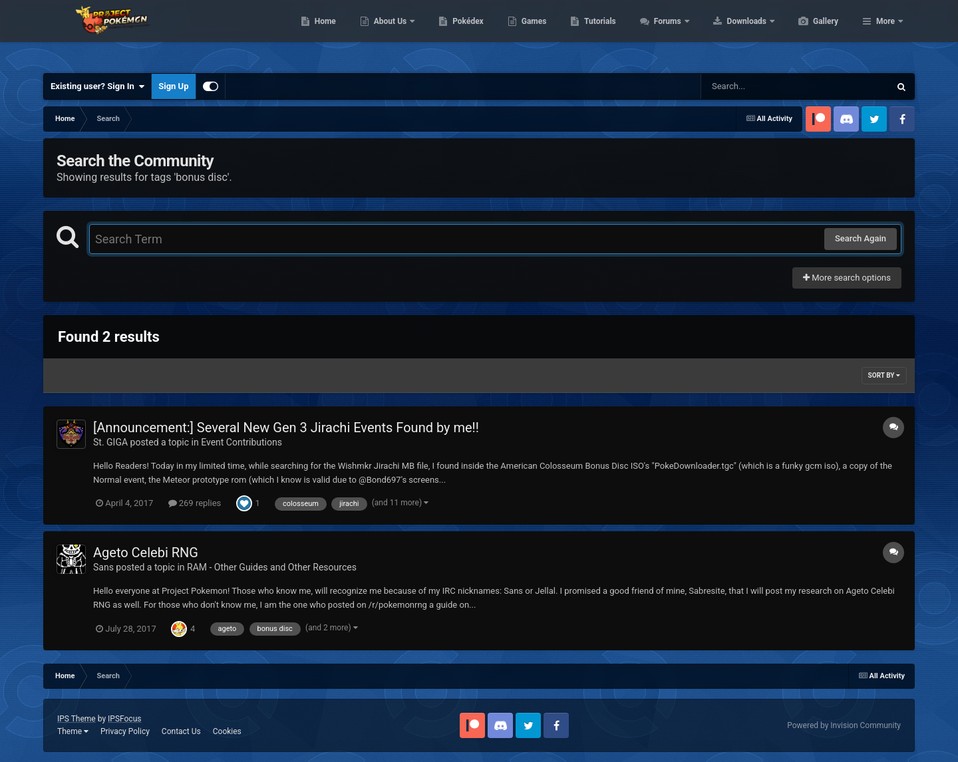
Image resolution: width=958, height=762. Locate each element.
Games (597, 33)
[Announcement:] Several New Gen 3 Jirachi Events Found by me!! (286, 428)
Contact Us (181, 731)
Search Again (860, 238)
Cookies (227, 731)
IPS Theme (76, 718)
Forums (731, 33)
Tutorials (662, 33)
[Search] (761, 86)
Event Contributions (241, 442)
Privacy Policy (125, 731)
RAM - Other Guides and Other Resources (272, 567)
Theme (72, 731)
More (885, 33)
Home (388, 33)
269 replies (195, 503)
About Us (454, 33)
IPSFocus (124, 718)
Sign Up (173, 86)
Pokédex (531, 33)
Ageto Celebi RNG (145, 553)
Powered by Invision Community (844, 725)
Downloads (810, 33)
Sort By (884, 375)
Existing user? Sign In (97, 86)
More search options (847, 278)
